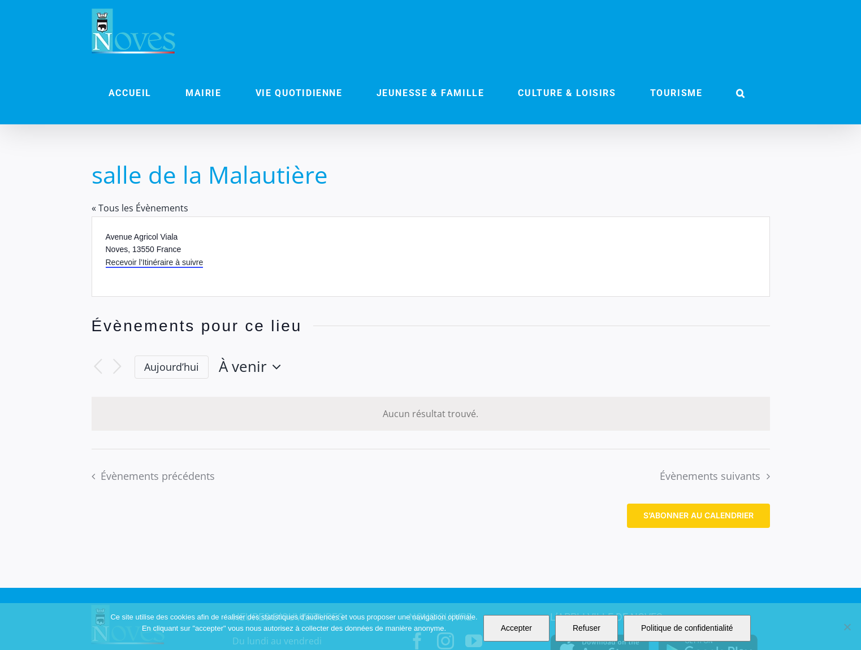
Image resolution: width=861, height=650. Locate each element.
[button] (741, 93)
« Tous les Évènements (140, 208)
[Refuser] (847, 626)
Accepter (516, 627)
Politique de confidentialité (687, 627)
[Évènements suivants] (117, 367)
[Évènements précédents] (98, 367)
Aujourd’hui (171, 367)
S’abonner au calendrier (698, 515)
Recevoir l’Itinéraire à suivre (155, 262)
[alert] (431, 414)
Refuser (586, 627)
